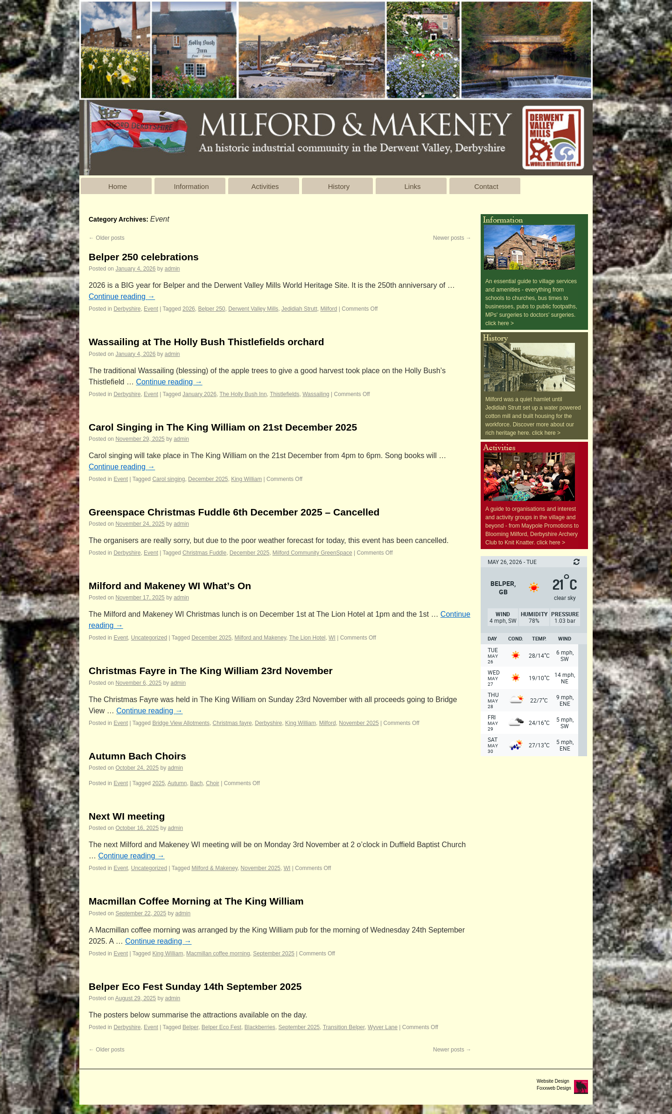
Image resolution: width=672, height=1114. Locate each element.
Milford (328, 309)
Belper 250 (211, 309)
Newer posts (452, 238)
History (339, 186)
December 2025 (208, 479)
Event (151, 309)
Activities (265, 186)
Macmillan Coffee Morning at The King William (196, 901)
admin (172, 268)
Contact (486, 186)
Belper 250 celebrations (144, 256)
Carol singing (168, 479)
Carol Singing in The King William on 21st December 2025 (223, 427)
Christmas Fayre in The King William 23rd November (211, 670)
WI (332, 637)
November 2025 (358, 723)
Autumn (177, 783)
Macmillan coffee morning (218, 953)
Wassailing (315, 394)
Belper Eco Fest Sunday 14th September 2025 (195, 986)
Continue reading (122, 296)
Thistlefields (284, 394)
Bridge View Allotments (181, 723)
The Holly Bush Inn (242, 394)
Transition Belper (344, 1027)
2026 (188, 309)
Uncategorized (149, 637)
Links (412, 186)
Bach (196, 783)
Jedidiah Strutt (299, 309)
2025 (158, 783)
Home (117, 186)
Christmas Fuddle (204, 553)
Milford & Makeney (214, 868)
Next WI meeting (127, 816)
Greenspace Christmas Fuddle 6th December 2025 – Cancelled (234, 512)
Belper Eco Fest (221, 1027)
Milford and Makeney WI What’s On (170, 585)
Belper (190, 1027)
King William (246, 479)
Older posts (107, 238)
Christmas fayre (232, 723)
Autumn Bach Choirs (137, 756)
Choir (212, 783)
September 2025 (273, 953)
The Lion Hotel (307, 637)
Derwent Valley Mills (253, 309)
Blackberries (260, 1027)
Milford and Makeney (261, 637)
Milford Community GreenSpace (312, 553)
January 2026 (199, 394)
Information (191, 186)
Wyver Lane (383, 1027)
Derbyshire (126, 309)
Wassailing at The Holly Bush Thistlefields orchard (206, 341)
